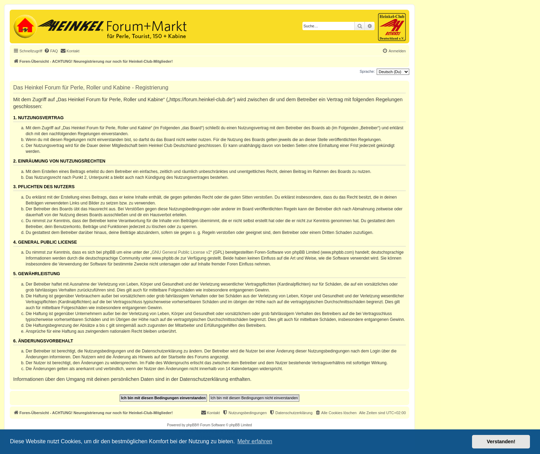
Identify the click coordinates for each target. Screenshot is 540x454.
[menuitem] (51, 51)
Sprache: (367, 71)
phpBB (191, 425)
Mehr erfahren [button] (254, 441)
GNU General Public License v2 (181, 252)
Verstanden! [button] (501, 441)
